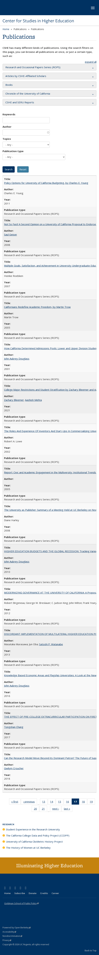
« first (15, 802)
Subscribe (19, 893)
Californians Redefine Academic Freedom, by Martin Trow (37, 307)
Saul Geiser (10, 234)
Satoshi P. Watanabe (51, 644)
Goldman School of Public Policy (21, 903)
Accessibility (9, 931)
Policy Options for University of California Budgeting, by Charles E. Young (46, 183)
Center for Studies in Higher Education (38, 21)
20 (36, 809)
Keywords (9, 114)
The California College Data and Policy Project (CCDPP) (37, 835)
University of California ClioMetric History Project (34, 841)
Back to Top (90, 950)
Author (7, 126)
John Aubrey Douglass (16, 358)
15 (60, 802)
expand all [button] (90, 61)
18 (84, 802)
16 (68, 802)
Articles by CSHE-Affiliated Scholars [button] (25, 76)
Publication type (13, 151)
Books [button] (9, 84)
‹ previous (30, 802)
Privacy (7, 940)
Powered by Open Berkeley (17, 927)
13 (44, 802)
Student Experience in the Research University (33, 829)
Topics (7, 138)
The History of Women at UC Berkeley (28, 847)
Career (55, 893)
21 (44, 809)
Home (6, 29)
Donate (32, 893)
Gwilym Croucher (14, 768)
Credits (44, 893)
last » (68, 809)
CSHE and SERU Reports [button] (19, 102)
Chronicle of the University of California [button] (27, 93)
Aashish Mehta (33, 400)
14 (52, 802)
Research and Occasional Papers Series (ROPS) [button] (32, 67)
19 (92, 802)
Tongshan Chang (13, 727)
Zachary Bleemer (14, 400)
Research (8, 824)
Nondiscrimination (12, 936)
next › (56, 809)
